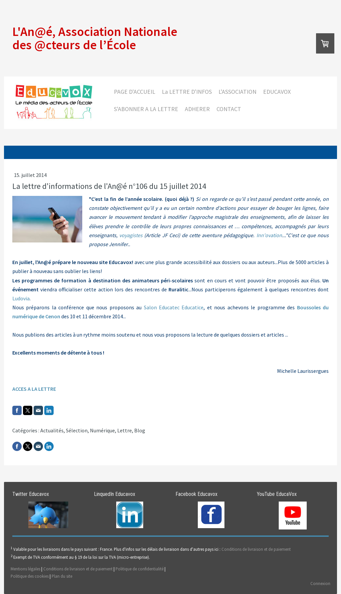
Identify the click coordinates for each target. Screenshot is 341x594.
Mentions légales (25, 568)
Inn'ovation (269, 235)
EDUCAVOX (277, 91)
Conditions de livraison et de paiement (256, 549)
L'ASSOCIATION (237, 91)
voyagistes (131, 235)
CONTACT (228, 109)
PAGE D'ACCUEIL (134, 91)
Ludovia (21, 298)
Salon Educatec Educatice (174, 307)
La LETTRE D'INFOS (187, 91)
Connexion (320, 583)
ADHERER (197, 109)
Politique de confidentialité (140, 568)
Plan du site (62, 576)
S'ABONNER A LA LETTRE (146, 109)
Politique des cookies (30, 576)
